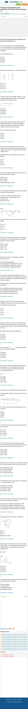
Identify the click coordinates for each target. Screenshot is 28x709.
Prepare (18, 4)
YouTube (14, 699)
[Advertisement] (14, 27)
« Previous (3, 16)
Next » (25, 16)
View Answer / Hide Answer (7, 65)
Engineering (6, 13)
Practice (25, 4)
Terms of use (8, 699)
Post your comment (6, 628)
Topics (2, 13)
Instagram (19, 699)
